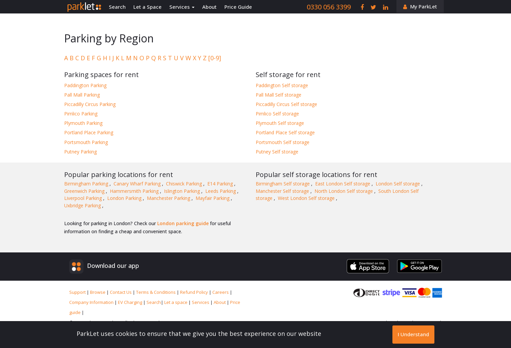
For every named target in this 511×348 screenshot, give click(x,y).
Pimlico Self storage (277, 113)
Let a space (176, 302)
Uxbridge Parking (83, 205)
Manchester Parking (169, 198)
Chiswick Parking (184, 183)
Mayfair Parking (213, 198)
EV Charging (130, 302)
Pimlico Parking (80, 113)
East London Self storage (343, 183)
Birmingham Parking (87, 183)
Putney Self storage (277, 151)
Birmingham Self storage (283, 183)
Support (78, 292)
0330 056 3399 (329, 6)
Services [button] (182, 6)
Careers (221, 292)
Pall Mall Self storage (278, 95)
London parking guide (183, 223)
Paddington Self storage (282, 85)
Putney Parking (80, 151)
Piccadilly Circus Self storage (286, 104)
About (209, 6)
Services (201, 302)
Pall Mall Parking (82, 95)
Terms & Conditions (156, 292)
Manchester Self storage (283, 191)
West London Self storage (307, 198)
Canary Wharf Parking (138, 183)
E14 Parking (220, 183)
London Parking (125, 198)
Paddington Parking (85, 85)
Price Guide (238, 6)
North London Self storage (344, 191)
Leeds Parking (221, 191)
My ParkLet (423, 6)
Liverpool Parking (83, 198)
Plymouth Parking (83, 123)
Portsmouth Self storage (282, 142)
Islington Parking (182, 191)
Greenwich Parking (85, 191)
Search (117, 6)
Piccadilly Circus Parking (90, 104)
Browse (98, 292)
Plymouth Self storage (280, 123)
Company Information (92, 302)
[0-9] (214, 58)
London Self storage (398, 183)
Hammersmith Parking (135, 191)
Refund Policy (194, 292)
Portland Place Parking (88, 132)
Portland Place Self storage (285, 132)
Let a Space (147, 6)
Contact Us (121, 292)
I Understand (413, 334)
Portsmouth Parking (86, 142)
